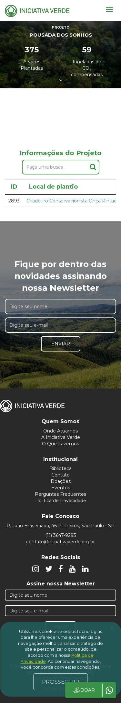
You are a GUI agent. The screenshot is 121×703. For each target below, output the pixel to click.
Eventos (60, 488)
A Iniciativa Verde (60, 437)
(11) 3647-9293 (60, 535)
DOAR (84, 690)
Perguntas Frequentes (60, 494)
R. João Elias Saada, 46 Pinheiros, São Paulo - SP (60, 526)
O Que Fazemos (60, 444)
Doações (61, 481)
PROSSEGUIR (60, 682)
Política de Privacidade (60, 500)
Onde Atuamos (60, 431)
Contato (60, 475)
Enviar (60, 344)
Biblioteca (60, 468)
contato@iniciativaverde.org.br (60, 542)
